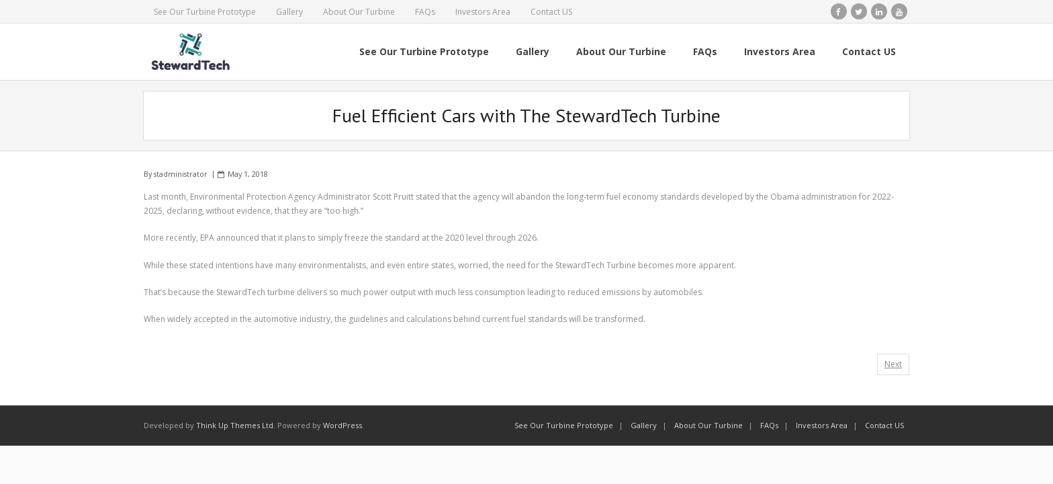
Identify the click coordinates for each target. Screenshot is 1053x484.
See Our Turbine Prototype (205, 11)
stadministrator (181, 174)
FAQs (425, 11)
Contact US (551, 11)
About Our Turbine (359, 11)
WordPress (342, 425)
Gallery (289, 11)
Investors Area (482, 11)
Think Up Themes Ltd (234, 425)
